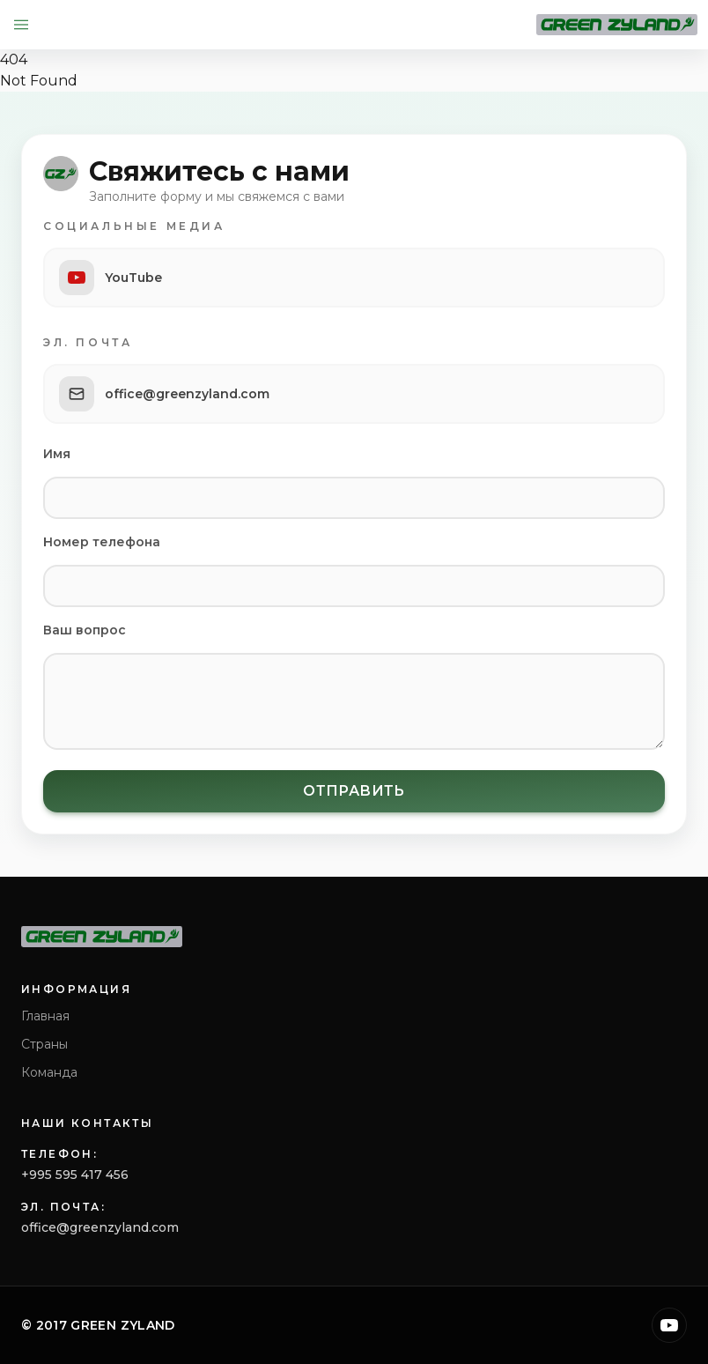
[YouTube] (669, 1325)
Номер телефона (101, 542)
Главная (45, 1016)
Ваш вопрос (84, 630)
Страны (44, 1044)
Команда (49, 1072)
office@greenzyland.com (100, 1227)
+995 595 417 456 (75, 1174)
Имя (56, 454)
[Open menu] (21, 24)
